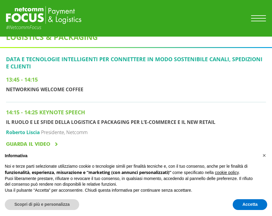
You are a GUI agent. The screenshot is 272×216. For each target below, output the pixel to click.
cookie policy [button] (227, 172)
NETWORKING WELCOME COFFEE (44, 89)
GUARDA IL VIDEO (28, 144)
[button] (264, 155)
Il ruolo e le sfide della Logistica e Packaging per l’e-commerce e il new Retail (110, 122)
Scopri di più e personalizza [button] (42, 204)
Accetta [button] (250, 204)
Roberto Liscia (23, 132)
